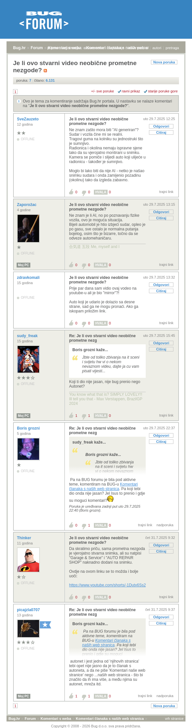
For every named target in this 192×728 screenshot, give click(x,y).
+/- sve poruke (102, 91)
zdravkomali (29, 277)
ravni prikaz (131, 91)
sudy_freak (28, 336)
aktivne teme (94, 48)
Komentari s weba (55, 719)
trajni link (166, 192)
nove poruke (138, 48)
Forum (37, 48)
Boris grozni (29, 428)
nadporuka (164, 525)
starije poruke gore (163, 91)
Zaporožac (27, 204)
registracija (71, 48)
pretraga (172, 48)
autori (157, 48)
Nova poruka (164, 62)
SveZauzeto (28, 119)
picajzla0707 (29, 610)
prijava (52, 48)
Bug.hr (19, 48)
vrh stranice (174, 719)
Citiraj (161, 132)
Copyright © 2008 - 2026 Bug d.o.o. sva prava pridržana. (96, 726)
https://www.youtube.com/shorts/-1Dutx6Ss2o (108, 585)
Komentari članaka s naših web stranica (103, 486)
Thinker (24, 538)
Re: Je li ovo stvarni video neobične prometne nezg (102, 338)
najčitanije (116, 48)
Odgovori (161, 126)
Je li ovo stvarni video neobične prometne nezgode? (78, 105)
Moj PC (23, 265)
